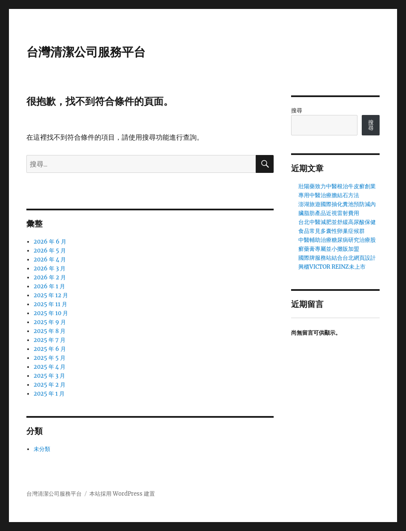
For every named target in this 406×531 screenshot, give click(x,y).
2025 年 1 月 (49, 393)
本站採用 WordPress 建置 (122, 493)
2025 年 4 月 (50, 366)
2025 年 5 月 (50, 358)
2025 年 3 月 (49, 375)
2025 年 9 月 (50, 322)
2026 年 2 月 (50, 277)
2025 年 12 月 (51, 295)
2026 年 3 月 (50, 268)
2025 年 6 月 (50, 349)
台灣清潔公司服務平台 (86, 52)
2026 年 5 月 (50, 250)
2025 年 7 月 (50, 340)
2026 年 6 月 (50, 241)
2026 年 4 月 (50, 259)
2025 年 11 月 (50, 304)
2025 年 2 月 (50, 384)
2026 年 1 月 (49, 286)
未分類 (42, 449)
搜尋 (296, 110)
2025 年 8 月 (50, 331)
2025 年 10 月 (51, 313)
